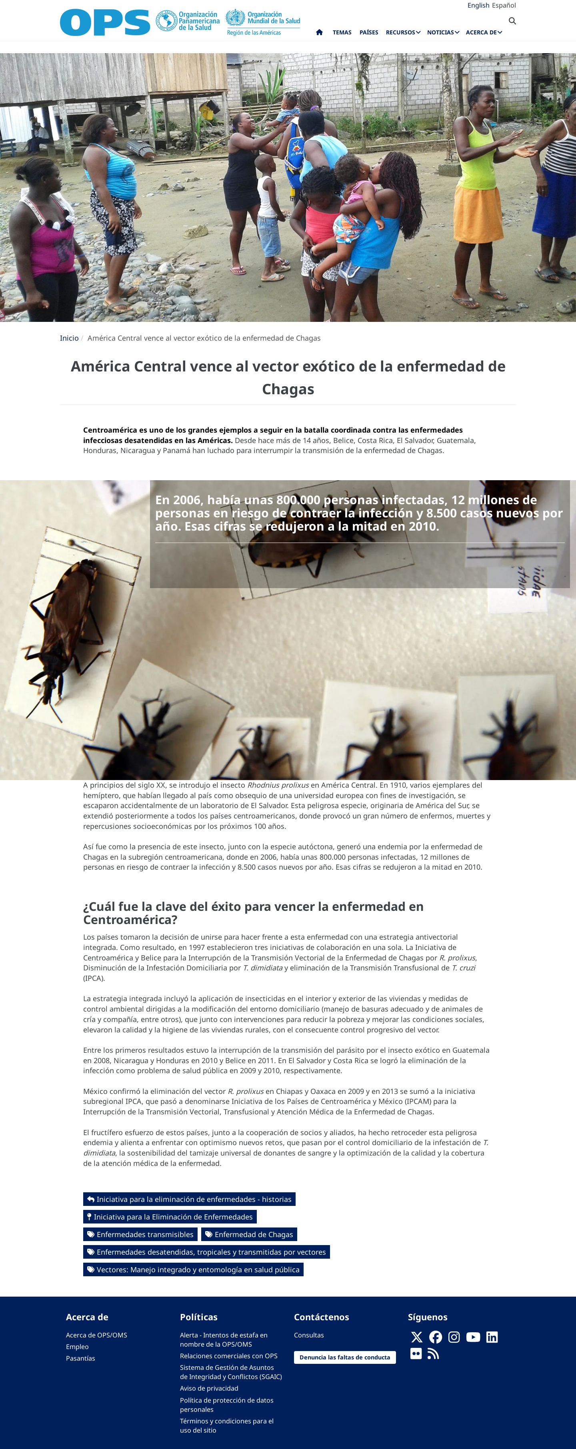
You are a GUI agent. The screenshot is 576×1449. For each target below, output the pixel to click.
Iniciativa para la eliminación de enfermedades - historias (194, 1199)
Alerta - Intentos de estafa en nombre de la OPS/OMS (224, 1340)
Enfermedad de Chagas (254, 1234)
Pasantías (80, 1358)
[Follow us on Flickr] (416, 1355)
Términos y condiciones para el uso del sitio (227, 1426)
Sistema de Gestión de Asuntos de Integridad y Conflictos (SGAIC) (231, 1372)
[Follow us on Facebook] (435, 1339)
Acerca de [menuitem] (481, 32)
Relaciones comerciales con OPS (229, 1355)
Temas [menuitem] (342, 32)
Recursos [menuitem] (400, 32)
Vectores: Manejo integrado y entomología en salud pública (198, 1269)
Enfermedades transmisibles (145, 1234)
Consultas (309, 1335)
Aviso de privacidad (209, 1388)
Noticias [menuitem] (440, 32)
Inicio (69, 338)
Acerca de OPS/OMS (96, 1335)
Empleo (77, 1346)
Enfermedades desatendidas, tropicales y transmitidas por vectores (211, 1252)
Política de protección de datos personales (227, 1405)
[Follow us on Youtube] (473, 1339)
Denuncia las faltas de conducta (345, 1357)
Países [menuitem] (369, 32)
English (479, 5)
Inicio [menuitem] (319, 34)
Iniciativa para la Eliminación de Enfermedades (173, 1216)
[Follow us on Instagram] (454, 1339)
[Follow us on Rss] (433, 1355)
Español (504, 5)
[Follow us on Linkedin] (492, 1339)
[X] (416, 1339)
